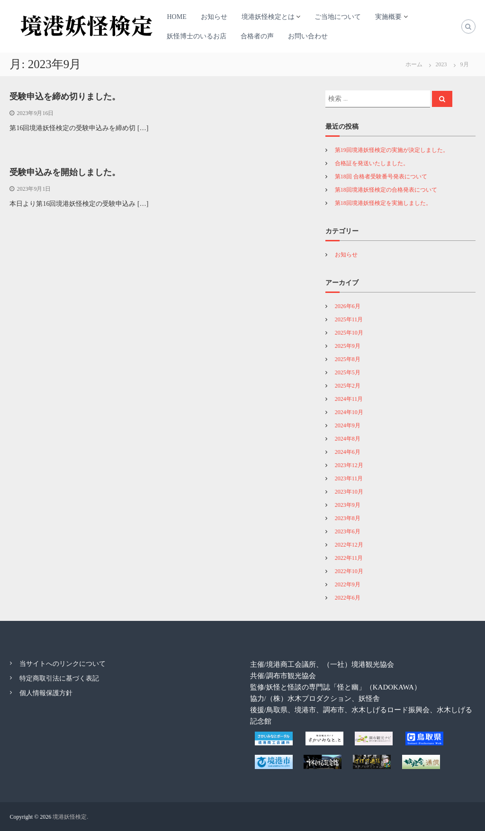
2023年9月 (347, 505)
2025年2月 (347, 385)
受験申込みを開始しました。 (64, 172)
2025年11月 (349, 319)
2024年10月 (349, 412)
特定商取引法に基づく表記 (59, 678)
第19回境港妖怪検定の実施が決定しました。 (392, 150)
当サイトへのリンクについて (62, 663)
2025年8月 (347, 359)
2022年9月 (347, 584)
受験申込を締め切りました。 (64, 96)
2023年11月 (349, 478)
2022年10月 (349, 571)
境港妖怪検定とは (268, 16)
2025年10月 (349, 332)
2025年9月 (347, 346)
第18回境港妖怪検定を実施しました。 (383, 203)
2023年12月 (349, 465)
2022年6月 (347, 597)
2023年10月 (349, 491)
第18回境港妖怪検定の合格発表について (386, 189)
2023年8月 (347, 518)
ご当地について (337, 16)
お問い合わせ (308, 36)
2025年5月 (347, 372)
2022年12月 (349, 544)
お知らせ (214, 16)
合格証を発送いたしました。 (372, 163)
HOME (176, 16)
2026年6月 (347, 306)
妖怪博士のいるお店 (196, 36)
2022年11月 (349, 558)
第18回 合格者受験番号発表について (381, 176)
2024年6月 (347, 452)
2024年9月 (347, 425)
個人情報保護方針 (45, 693)
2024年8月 (347, 438)
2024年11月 (349, 399)
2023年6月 (347, 531)
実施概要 (388, 16)
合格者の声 (257, 36)
